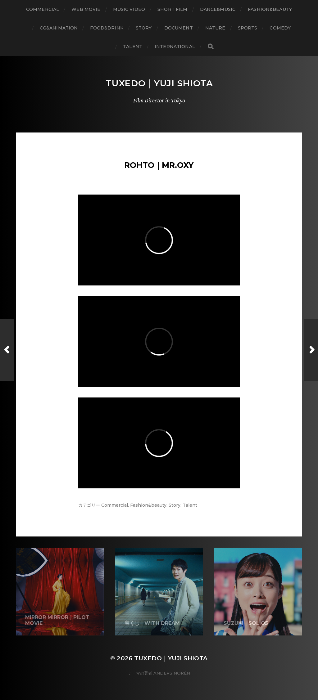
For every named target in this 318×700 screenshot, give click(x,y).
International (175, 46)
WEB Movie (85, 9)
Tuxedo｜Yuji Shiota (159, 83)
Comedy (280, 28)
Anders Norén (171, 673)
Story (144, 28)
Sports (247, 28)
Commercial (42, 9)
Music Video (129, 9)
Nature (215, 28)
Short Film (172, 9)
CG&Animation (59, 28)
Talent (132, 46)
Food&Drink (106, 28)
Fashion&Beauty (270, 9)
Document (178, 28)
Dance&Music (218, 9)
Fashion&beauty (148, 505)
